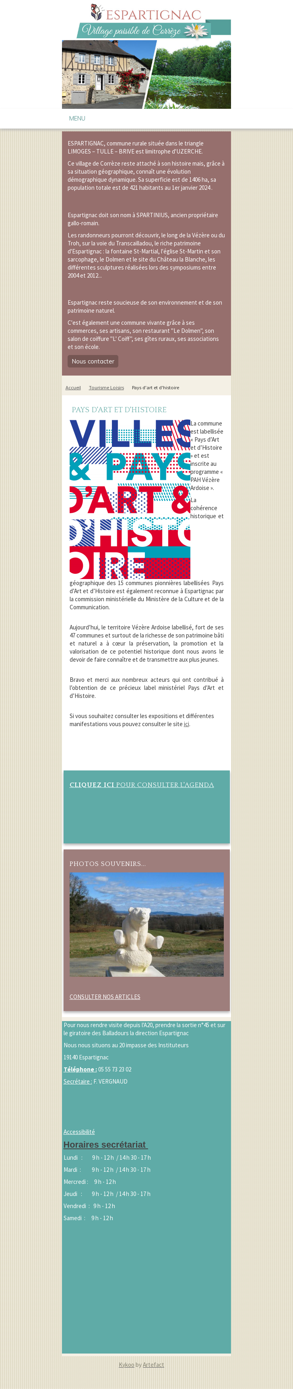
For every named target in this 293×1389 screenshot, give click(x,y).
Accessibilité (79, 1132)
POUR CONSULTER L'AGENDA (142, 785)
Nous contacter (93, 361)
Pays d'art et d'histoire (155, 387)
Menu (77, 118)
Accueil (73, 387)
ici (186, 724)
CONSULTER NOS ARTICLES (105, 997)
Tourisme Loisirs (106, 387)
